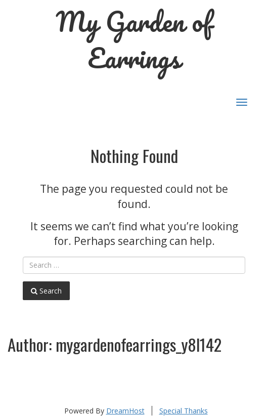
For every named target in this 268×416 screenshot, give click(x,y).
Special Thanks (183, 410)
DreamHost (125, 410)
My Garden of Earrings (134, 39)
